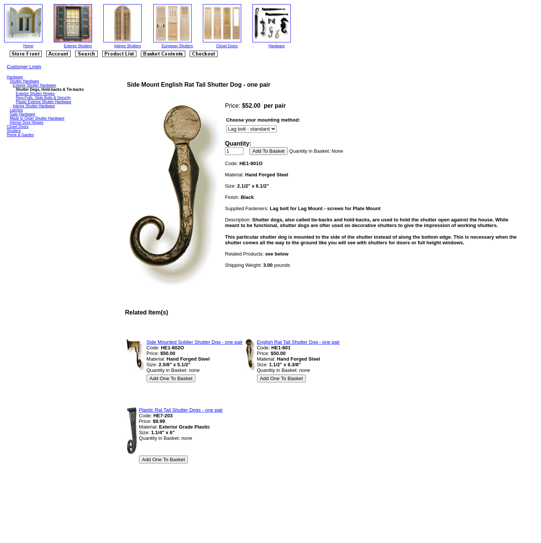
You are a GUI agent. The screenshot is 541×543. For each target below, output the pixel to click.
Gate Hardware (22, 114)
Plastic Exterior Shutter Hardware (43, 102)
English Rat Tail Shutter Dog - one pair (298, 342)
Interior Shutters (127, 46)
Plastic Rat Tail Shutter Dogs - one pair (181, 410)
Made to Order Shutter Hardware (37, 118)
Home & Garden (20, 135)
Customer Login (24, 66)
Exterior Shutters (78, 46)
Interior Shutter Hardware (34, 106)
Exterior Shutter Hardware (34, 85)
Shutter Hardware (24, 81)
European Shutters (177, 46)
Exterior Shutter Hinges (35, 94)
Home (28, 46)
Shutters (14, 131)
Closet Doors (227, 46)
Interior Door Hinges (26, 122)
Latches (16, 110)
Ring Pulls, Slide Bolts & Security (43, 98)
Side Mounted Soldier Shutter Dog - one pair (195, 342)
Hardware (277, 46)
